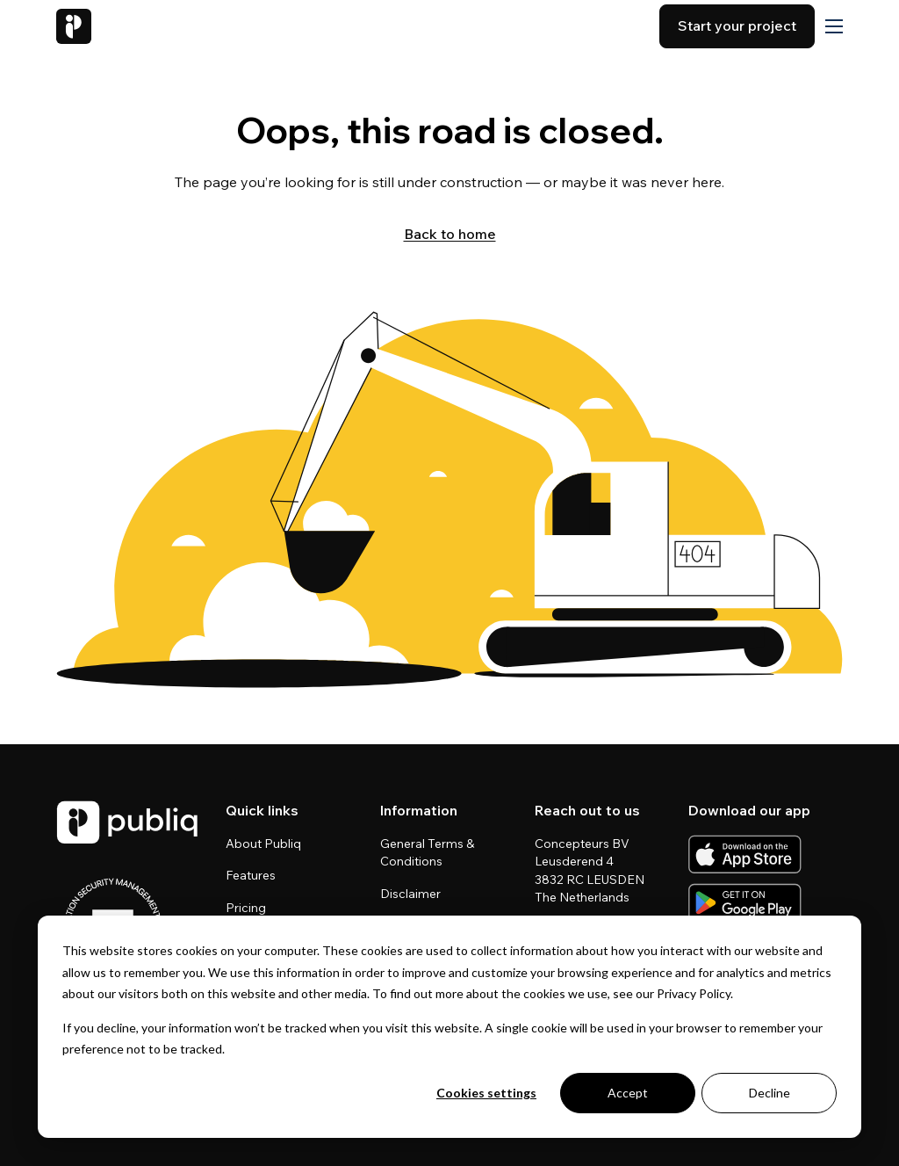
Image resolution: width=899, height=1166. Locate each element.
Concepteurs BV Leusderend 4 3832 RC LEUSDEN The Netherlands (591, 870)
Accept (628, 1092)
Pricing (246, 908)
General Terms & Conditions (427, 852)
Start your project (737, 25)
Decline (769, 1092)
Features (251, 875)
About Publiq (263, 843)
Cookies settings (486, 1092)
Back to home (450, 234)
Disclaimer (410, 894)
